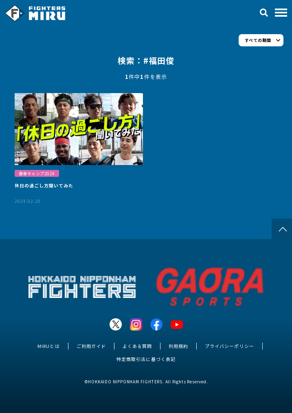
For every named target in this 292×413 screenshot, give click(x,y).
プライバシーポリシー (229, 346)
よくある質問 (137, 346)
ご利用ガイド (91, 346)
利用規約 (178, 346)
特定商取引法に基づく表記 (145, 359)
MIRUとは (48, 346)
